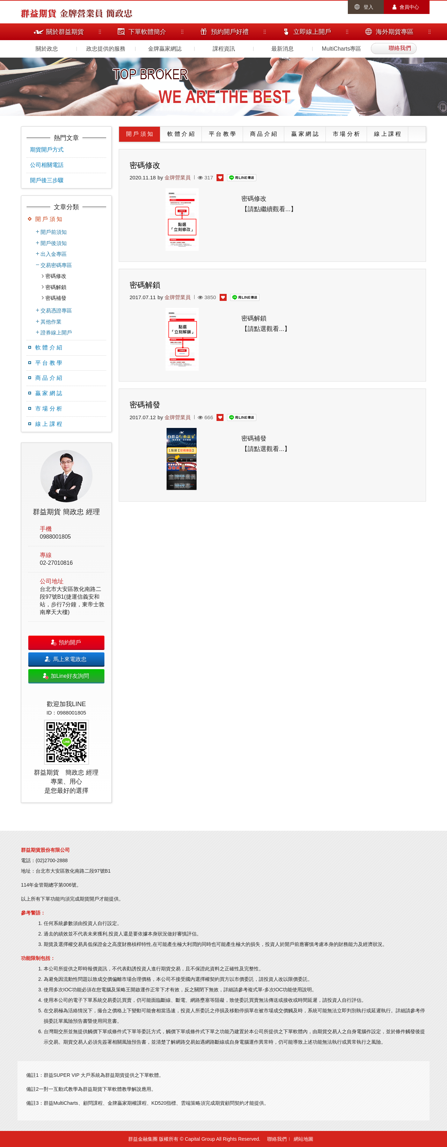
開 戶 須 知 (48, 219)
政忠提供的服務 (105, 49)
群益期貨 (38, 13)
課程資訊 (224, 49)
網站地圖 (303, 1139)
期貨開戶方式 (47, 150)
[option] (66, 623)
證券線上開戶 (56, 332)
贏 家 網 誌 (48, 393)
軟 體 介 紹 (48, 347)
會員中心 (409, 7)
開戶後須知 (54, 243)
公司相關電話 (47, 165)
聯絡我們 (277, 1139)
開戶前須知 (54, 232)
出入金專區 (54, 254)
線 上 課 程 (48, 424)
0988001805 (55, 537)
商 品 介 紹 (48, 378)
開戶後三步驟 (47, 180)
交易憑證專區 (56, 310)
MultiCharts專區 (341, 49)
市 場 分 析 (48, 409)
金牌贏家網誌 (165, 49)
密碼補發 (55, 298)
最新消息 (282, 49)
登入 (368, 7)
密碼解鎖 (55, 287)
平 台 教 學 (48, 363)
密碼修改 (55, 276)
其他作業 (51, 322)
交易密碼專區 (56, 265)
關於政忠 (47, 49)
